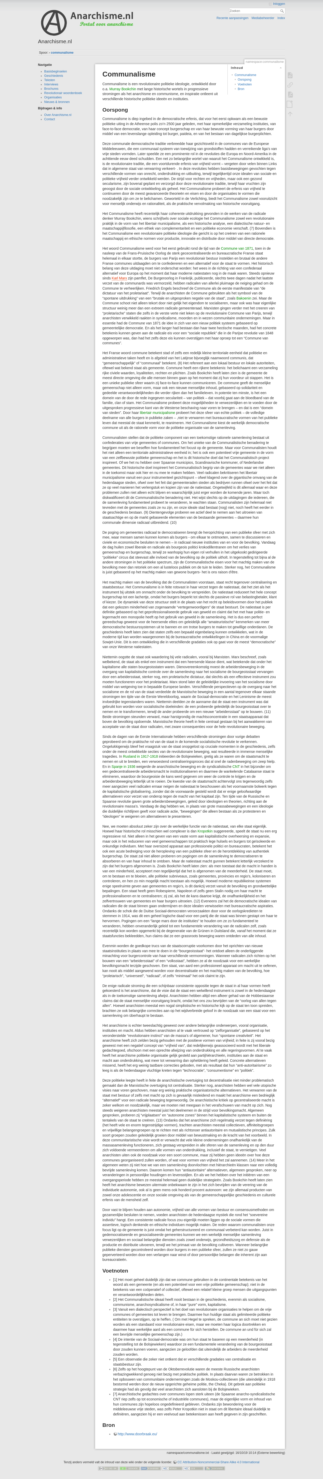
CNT (236, 767)
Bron (241, 89)
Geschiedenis (53, 76)
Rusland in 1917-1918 (140, 756)
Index (281, 18)
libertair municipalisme (157, 413)
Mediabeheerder (263, 18)
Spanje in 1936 (123, 767)
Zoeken (282, 11)
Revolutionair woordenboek (63, 93)
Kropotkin (205, 831)
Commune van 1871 (237, 248)
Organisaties (53, 97)
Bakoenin (243, 298)
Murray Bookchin (122, 89)
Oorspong (244, 79)
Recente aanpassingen (232, 18)
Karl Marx (119, 278)
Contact (49, 119)
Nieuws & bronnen (57, 102)
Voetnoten (245, 84)
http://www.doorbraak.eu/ (137, 1434)
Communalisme (245, 75)
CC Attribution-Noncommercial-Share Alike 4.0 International (218, 1462)
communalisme (62, 52)
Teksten (49, 80)
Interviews (51, 84)
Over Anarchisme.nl (58, 115)
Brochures (51, 89)
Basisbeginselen (55, 71)
